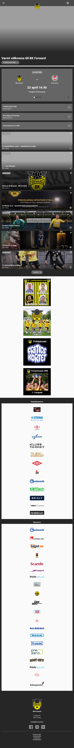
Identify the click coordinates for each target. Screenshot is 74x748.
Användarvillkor (37, 736)
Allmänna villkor (37, 734)
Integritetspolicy (37, 739)
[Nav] (3, 3)
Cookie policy (37, 738)
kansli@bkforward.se (37, 722)
